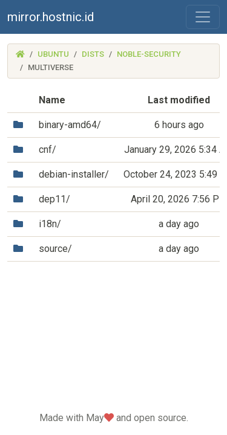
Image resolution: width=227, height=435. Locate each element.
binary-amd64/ (70, 124)
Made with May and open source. (113, 418)
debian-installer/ (74, 174)
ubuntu (53, 54)
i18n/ (50, 224)
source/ (55, 248)
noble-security (149, 54)
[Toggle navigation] (203, 17)
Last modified (179, 100)
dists (93, 54)
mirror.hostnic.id (50, 17)
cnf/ (47, 149)
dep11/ (54, 199)
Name (52, 100)
